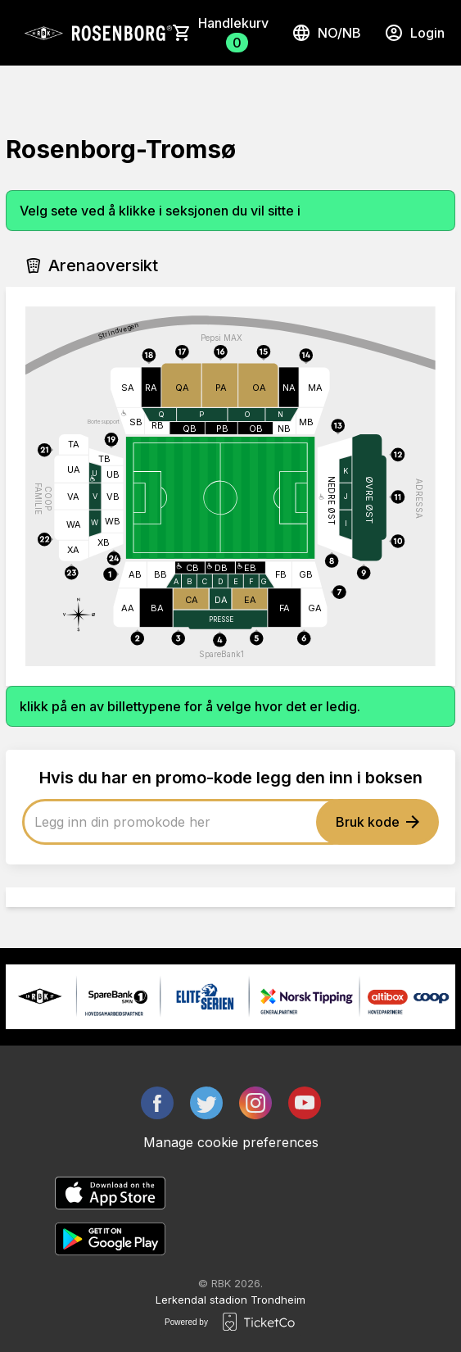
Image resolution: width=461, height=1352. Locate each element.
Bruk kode (377, 822)
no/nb (326, 33)
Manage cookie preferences (231, 1142)
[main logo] (97, 33)
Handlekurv (233, 33)
